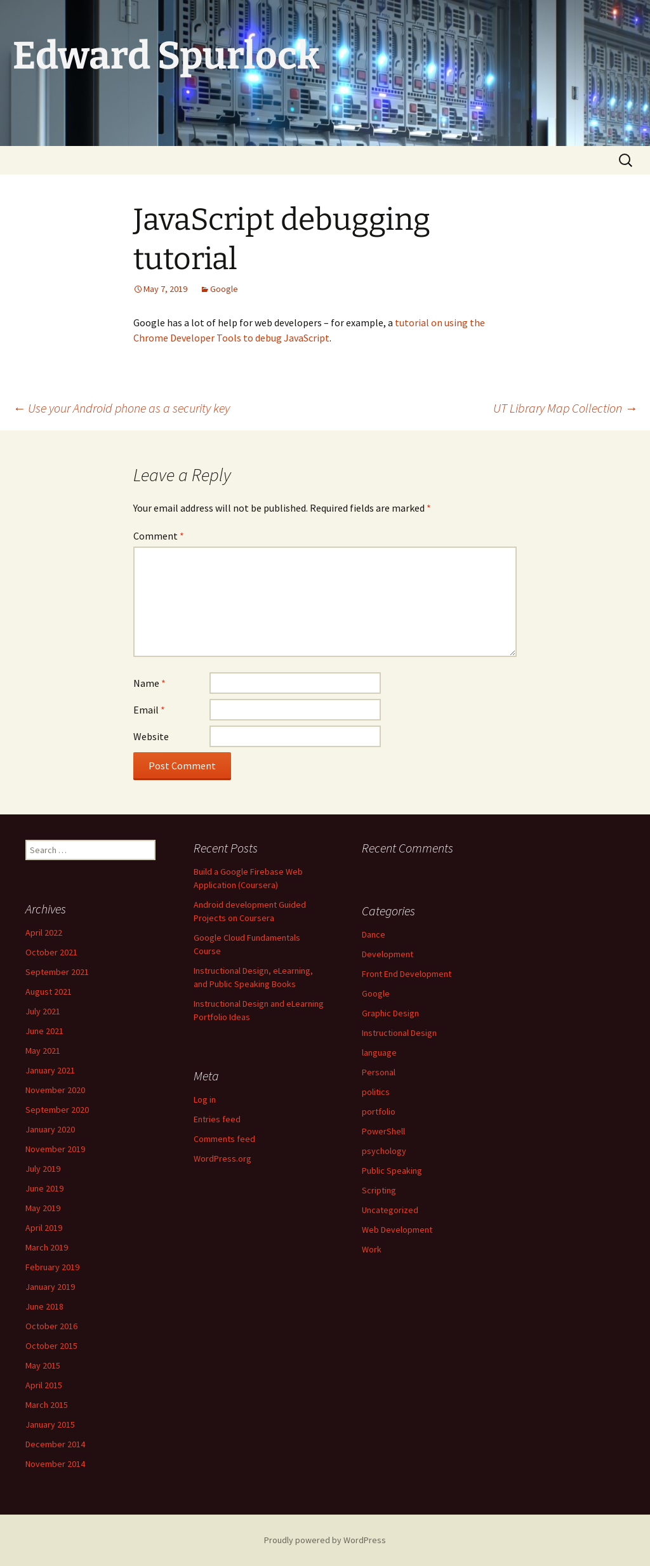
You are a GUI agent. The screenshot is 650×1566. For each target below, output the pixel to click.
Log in (205, 1099)
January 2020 (50, 1129)
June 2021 (44, 1031)
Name (149, 683)
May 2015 (42, 1365)
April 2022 (43, 932)
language (379, 1052)
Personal (378, 1072)
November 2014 (55, 1464)
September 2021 (57, 972)
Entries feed (217, 1119)
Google (224, 289)
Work (371, 1249)
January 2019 (50, 1286)
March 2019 (46, 1247)
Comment (158, 535)
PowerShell (383, 1131)
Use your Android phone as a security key (121, 408)
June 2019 (44, 1188)
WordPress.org (222, 1158)
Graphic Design (390, 1013)
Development (387, 954)
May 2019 (42, 1208)
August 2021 (48, 991)
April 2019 (43, 1227)
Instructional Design (399, 1032)
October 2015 (51, 1345)
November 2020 (55, 1090)
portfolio (378, 1111)
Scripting (379, 1190)
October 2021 (51, 952)
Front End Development (406, 973)
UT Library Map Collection (565, 408)
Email (149, 709)
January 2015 (50, 1424)
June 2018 (44, 1306)
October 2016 (51, 1326)
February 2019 (52, 1267)
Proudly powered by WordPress (325, 1540)
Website (151, 736)
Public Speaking (392, 1170)
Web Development (397, 1229)
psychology (384, 1151)
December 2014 (55, 1444)
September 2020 (57, 1109)
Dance (373, 934)
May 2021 (42, 1050)
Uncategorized (390, 1210)
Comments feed (224, 1139)
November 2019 (55, 1149)
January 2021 (50, 1070)
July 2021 (42, 1011)
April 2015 (43, 1385)
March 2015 (46, 1404)
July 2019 (42, 1168)
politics (376, 1092)
